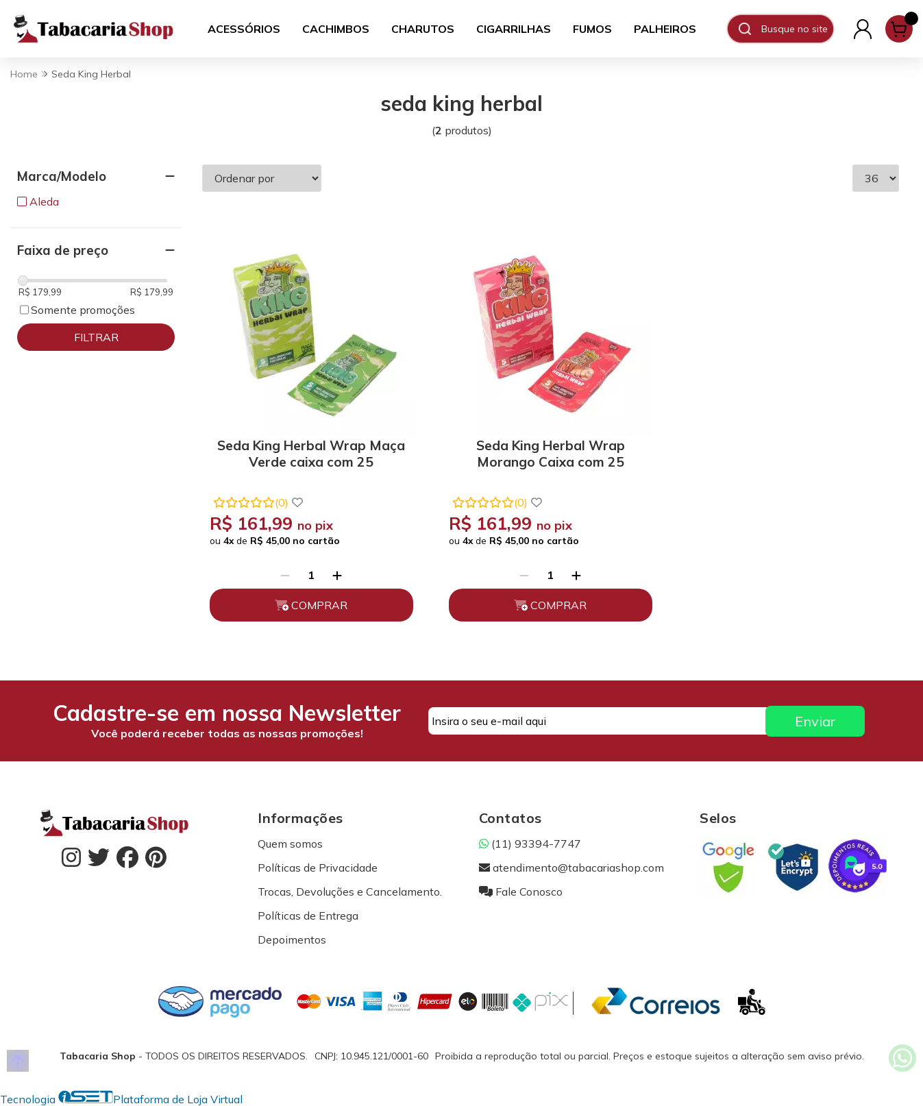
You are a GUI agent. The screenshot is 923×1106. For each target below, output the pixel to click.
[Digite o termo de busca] (797, 29)
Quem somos (290, 843)
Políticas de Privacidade (318, 867)
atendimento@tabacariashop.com (571, 867)
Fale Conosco (521, 891)
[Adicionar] (337, 575)
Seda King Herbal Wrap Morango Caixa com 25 (550, 453)
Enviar (815, 721)
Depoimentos (292, 939)
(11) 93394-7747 (530, 843)
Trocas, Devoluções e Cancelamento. (350, 891)
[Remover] (285, 575)
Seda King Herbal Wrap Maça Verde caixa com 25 (311, 453)
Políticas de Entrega (308, 915)
